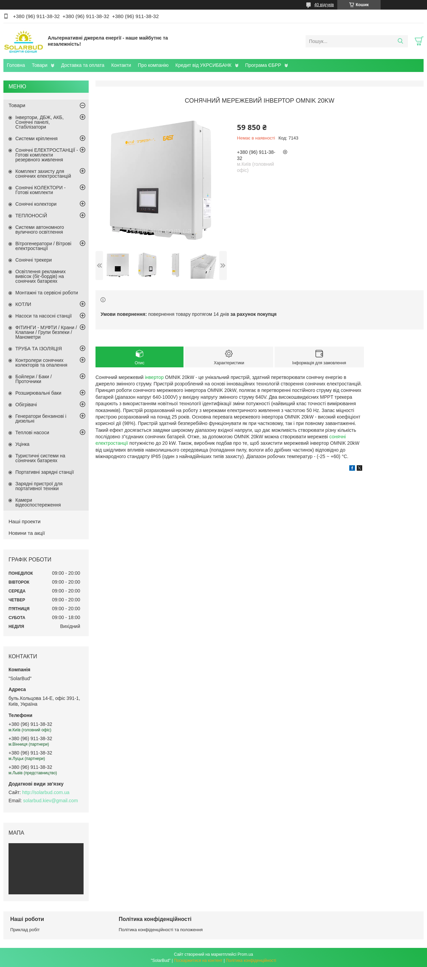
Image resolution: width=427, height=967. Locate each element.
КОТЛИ (23, 304)
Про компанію (153, 65)
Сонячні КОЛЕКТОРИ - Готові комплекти (40, 190)
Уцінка (22, 444)
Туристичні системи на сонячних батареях (40, 458)
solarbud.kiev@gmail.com (50, 800)
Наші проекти (25, 521)
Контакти (121, 65)
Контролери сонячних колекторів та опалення (41, 362)
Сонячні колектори (36, 204)
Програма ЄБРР (263, 65)
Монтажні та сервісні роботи (46, 292)
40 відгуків (324, 4)
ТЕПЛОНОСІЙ (31, 215)
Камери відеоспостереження (38, 502)
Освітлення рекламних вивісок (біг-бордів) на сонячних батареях (40, 276)
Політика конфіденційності (251, 960)
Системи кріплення (36, 138)
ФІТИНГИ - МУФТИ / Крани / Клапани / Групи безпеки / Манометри (46, 332)
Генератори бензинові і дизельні (40, 418)
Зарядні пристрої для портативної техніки (38, 486)
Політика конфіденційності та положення (161, 929)
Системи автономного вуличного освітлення (39, 229)
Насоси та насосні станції (43, 316)
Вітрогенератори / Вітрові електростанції (43, 246)
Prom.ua (245, 954)
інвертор (154, 377)
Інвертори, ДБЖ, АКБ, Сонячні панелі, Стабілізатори (39, 122)
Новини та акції (27, 533)
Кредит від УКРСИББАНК (203, 65)
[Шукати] (400, 41)
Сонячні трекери (33, 260)
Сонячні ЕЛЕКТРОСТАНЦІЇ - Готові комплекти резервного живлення (46, 154)
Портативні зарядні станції (44, 472)
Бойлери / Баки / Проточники (33, 379)
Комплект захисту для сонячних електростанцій (43, 174)
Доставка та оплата (82, 65)
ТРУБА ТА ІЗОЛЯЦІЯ (38, 348)
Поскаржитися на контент (198, 960)
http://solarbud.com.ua (46, 792)
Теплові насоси (32, 432)
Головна (16, 65)
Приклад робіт (25, 929)
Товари (39, 65)
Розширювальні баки (38, 393)
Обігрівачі (26, 404)
